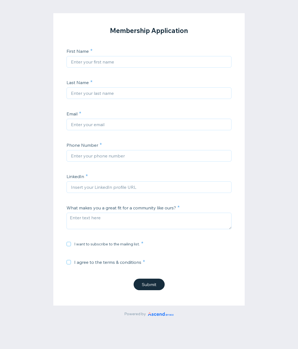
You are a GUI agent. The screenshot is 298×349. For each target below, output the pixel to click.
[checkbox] (69, 244)
